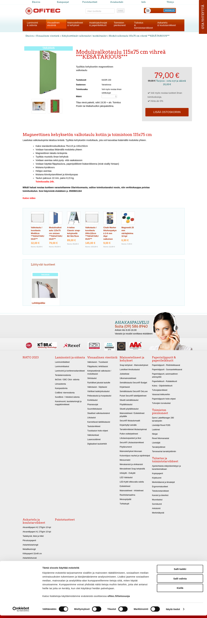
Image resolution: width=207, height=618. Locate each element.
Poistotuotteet (89, 2)
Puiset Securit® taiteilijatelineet (133, 396)
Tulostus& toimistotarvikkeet (143, 25)
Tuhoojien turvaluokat (161, 403)
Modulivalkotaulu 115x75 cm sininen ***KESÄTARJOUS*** (55, 233)
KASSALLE (169, 10)
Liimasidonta (60, 384)
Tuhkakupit (124, 504)
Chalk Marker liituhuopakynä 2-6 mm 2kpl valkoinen (110, 233)
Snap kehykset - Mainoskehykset (134, 365)
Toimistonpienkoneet (120, 24)
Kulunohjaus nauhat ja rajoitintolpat (135, 456)
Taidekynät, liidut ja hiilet (33, 536)
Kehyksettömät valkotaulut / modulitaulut (84, 36)
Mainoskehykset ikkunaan (131, 451)
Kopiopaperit (157, 473)
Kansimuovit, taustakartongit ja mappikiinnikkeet (68, 403)
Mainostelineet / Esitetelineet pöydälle (132, 414)
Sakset (26, 562)
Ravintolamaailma (127, 495)
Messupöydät (125, 499)
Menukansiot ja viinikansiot (131, 464)
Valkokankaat (93, 435)
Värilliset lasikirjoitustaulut (98, 391)
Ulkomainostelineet (128, 378)
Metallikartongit (29, 549)
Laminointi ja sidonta (70, 357)
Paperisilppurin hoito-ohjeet (164, 399)
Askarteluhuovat (30, 558)
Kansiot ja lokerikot (160, 495)
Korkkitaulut (92, 400)
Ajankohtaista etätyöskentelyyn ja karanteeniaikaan (166, 467)
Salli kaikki (180, 571)
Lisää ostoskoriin (166, 112)
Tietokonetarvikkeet (160, 491)
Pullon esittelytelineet (129, 434)
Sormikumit (157, 504)
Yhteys (170, 2)
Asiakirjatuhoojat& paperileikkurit (98, 24)
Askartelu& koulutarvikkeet (166, 24)
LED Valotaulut (126, 477)
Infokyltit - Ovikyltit (127, 473)
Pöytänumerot (126, 447)
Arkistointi (156, 508)
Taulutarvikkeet (93, 426)
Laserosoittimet (94, 439)
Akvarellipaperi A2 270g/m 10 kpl (37, 527)
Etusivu (36, 2)
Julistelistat (124, 374)
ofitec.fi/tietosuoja (118, 598)
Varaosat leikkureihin (161, 394)
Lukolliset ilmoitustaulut (130, 369)
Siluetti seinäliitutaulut (129, 400)
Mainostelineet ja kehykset (132, 359)
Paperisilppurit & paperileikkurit (164, 359)
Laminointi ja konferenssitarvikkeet (70, 371)
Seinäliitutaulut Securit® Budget (133, 383)
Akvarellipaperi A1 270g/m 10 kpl (37, 532)
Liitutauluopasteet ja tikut (130, 438)
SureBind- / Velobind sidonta (67, 397)
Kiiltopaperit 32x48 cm (32, 553)
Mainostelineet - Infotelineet (131, 490)
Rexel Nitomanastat (160, 438)
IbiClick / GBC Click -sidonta (67, 379)
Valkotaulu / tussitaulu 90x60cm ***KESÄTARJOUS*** (37, 233)
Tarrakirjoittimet (158, 447)
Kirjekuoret (156, 478)
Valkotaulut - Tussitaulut (97, 362)
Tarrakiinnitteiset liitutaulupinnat (133, 429)
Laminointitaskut (62, 366)
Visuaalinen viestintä (47, 36)
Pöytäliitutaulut (126, 404)
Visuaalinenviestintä (53, 24)
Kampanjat (63, 2)
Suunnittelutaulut (94, 409)
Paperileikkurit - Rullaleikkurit (164, 381)
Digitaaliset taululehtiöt (97, 444)
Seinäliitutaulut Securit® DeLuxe (134, 391)
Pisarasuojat (92, 404)
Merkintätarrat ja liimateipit (163, 482)
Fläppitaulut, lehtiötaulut (97, 366)
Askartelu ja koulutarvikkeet (34, 521)
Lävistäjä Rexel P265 (161, 425)
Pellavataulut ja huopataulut (99, 396)
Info (143, 2)
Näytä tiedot (173, 611)
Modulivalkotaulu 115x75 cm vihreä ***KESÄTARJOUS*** (139, 36)
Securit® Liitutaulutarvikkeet (132, 442)
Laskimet (156, 429)
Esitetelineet (125, 486)
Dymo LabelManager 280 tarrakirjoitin (163, 419)
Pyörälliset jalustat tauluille (98, 383)
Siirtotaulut (92, 378)
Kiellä (180, 590)
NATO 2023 (31, 357)
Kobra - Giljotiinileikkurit (162, 386)
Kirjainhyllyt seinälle (128, 425)
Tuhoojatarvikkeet (159, 390)
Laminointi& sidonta (32, 24)
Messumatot (125, 460)
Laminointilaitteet (62, 362)
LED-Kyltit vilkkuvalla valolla (132, 482)
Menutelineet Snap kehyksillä (132, 469)
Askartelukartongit (30, 545)
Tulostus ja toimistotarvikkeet (165, 460)
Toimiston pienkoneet (160, 411)
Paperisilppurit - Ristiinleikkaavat (166, 365)
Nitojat (155, 434)
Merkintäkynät (158, 513)
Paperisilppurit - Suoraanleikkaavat (167, 369)
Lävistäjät (156, 443)
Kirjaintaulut (125, 387)
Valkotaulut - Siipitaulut (97, 387)
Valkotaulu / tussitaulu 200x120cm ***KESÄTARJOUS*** (91, 233)
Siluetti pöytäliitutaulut (129, 409)
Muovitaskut (157, 500)
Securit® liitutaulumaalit (130, 421)
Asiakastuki (116, 2)
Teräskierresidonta (63, 375)
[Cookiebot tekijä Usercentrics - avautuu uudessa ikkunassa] (21, 611)
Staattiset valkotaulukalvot (98, 413)
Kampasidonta (61, 388)
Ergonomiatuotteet (160, 486)
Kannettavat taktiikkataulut (98, 422)
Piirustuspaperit (29, 540)
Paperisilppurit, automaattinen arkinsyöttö (165, 375)
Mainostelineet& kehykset (75, 24)
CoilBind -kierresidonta (65, 393)
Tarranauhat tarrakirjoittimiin (164, 451)
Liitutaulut (91, 417)
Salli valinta (180, 581)
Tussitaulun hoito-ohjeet (97, 431)
